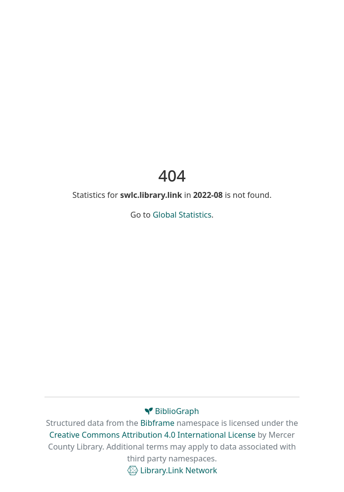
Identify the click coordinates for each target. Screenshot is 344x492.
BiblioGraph (172, 411)
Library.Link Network (172, 470)
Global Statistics (182, 214)
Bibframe (157, 422)
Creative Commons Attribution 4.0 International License (152, 434)
